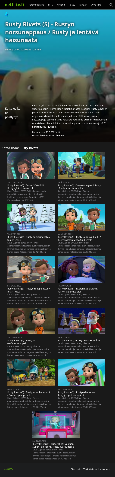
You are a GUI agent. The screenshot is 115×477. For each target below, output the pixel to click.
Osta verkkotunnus (99, 469)
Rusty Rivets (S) (48, 126)
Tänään (83, 4)
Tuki (85, 469)
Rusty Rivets (29, 148)
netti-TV (8, 469)
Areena (61, 4)
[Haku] (111, 5)
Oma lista (96, 4)
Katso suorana (36, 4)
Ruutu (72, 4)
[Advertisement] (57, 76)
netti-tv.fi (14, 4)
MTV (50, 4)
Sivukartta (76, 469)
